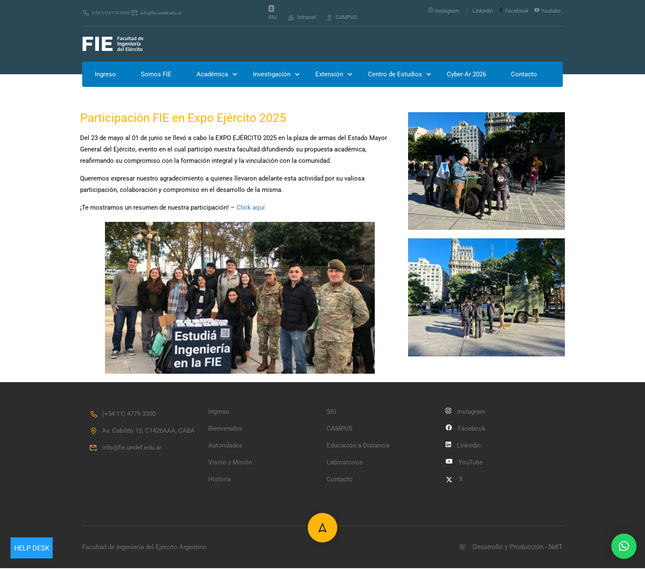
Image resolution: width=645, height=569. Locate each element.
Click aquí (250, 208)
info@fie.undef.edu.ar (170, 13)
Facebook (513, 10)
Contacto (524, 75)
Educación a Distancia (358, 446)
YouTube (464, 463)
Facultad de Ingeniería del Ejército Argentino (144, 547)
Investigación (271, 75)
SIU (272, 13)
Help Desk (31, 548)
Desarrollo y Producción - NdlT (510, 548)
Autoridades (225, 446)
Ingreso (105, 75)
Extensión (329, 75)
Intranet (302, 17)
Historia (219, 480)
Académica (212, 75)
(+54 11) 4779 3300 (110, 13)
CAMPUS (341, 17)
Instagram (443, 10)
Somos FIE (156, 75)
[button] (624, 546)
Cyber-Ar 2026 (466, 75)
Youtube (547, 10)
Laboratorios (345, 463)
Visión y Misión (230, 463)
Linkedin (479, 11)
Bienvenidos (225, 429)
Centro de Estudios (395, 75)
